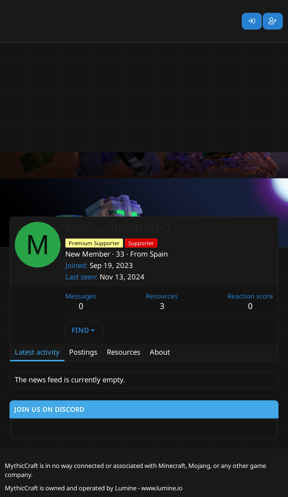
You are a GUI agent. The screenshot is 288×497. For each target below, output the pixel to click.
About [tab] (160, 352)
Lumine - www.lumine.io (149, 488)
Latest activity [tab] (37, 352)
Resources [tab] (123, 352)
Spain (159, 253)
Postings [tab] (83, 352)
